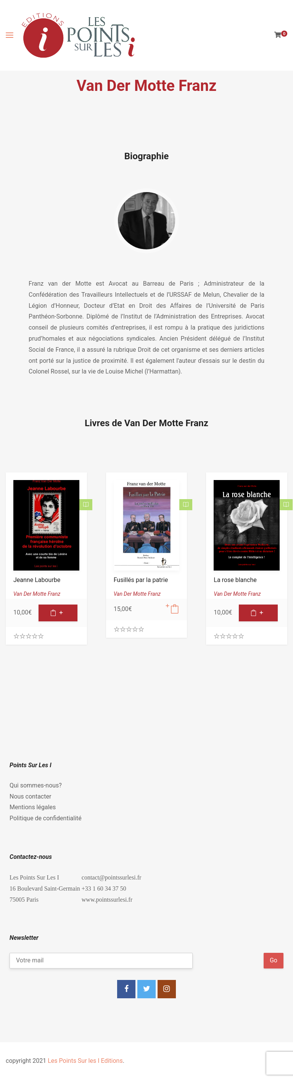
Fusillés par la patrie (141, 580)
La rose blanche (235, 580)
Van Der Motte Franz (36, 594)
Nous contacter (30, 796)
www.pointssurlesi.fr (107, 899)
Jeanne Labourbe (36, 580)
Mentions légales (33, 807)
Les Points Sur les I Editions (85, 1060)
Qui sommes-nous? (36, 785)
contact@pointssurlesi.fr (111, 877)
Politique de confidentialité (46, 818)
